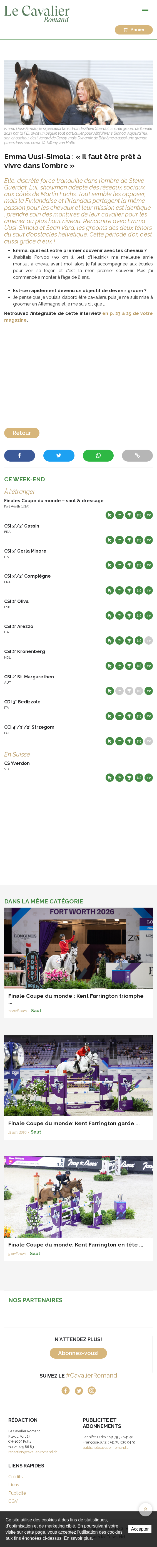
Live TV (148, 515)
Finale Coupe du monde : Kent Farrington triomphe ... (76, 999)
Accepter (140, 1529)
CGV (13, 1501)
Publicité (17, 1493)
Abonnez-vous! (78, 1353)
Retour (22, 433)
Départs (119, 515)
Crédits (15, 1476)
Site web (110, 515)
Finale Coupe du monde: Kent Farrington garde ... (74, 1123)
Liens (13, 1484)
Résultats (129, 515)
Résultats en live (139, 515)
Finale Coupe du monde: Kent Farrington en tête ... (75, 1244)
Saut (36, 1010)
